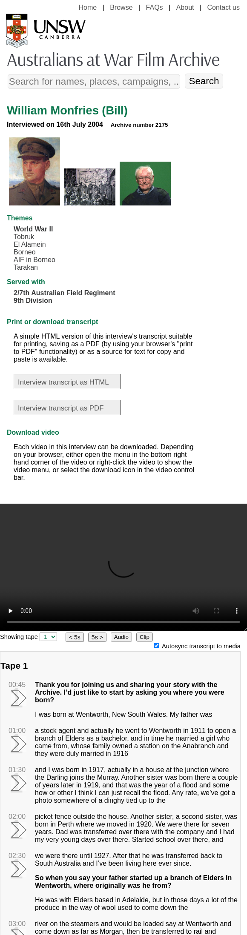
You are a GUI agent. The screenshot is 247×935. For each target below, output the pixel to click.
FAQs (154, 7)
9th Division (33, 300)
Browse (121, 7)
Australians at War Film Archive (113, 59)
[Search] (94, 81)
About (185, 7)
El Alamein (30, 244)
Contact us (223, 7)
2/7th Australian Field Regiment (64, 292)
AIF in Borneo (34, 259)
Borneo (25, 252)
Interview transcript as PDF (60, 408)
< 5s (74, 637)
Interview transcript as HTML (63, 382)
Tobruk (24, 236)
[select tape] (48, 637)
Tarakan (26, 267)
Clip (144, 637)
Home (87, 7)
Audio (121, 637)
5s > (97, 637)
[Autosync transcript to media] (156, 645)
